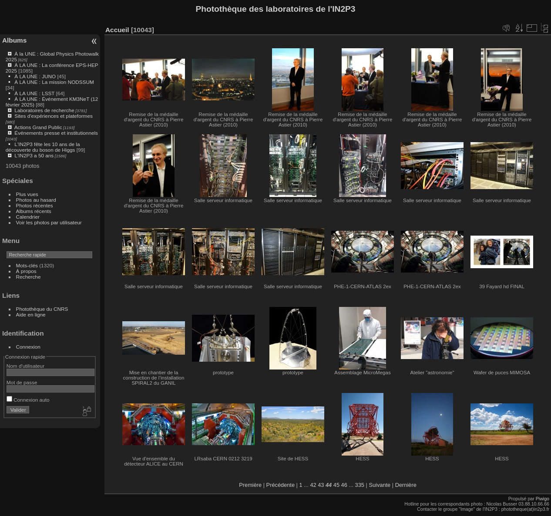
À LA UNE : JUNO (35, 76)
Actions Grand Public (38, 127)
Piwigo (542, 498)
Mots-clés (27, 265)
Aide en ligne (31, 314)
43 (321, 485)
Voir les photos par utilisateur (49, 222)
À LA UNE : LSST (34, 93)
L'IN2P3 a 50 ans (34, 155)
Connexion (28, 347)
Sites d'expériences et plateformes (53, 116)
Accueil (117, 29)
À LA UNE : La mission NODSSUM (54, 82)
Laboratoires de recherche (44, 110)
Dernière (406, 485)
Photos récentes (34, 205)
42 (313, 485)
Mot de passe (22, 382)
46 (344, 485)
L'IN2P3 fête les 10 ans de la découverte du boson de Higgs (43, 147)
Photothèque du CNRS (42, 309)
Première (250, 485)
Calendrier (28, 217)
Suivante (379, 485)
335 (359, 485)
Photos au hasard (36, 200)
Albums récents (33, 211)
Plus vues (27, 194)
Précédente (280, 485)
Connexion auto (28, 400)
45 (336, 485)
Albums (14, 40)
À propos (26, 271)
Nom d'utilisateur (25, 366)
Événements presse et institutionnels (56, 133)
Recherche (28, 277)
